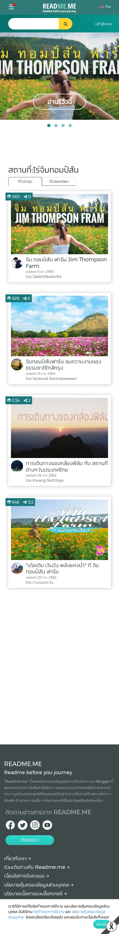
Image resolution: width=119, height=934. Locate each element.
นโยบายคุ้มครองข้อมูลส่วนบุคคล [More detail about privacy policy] (38, 885)
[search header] (39, 23)
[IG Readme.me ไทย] (35, 826)
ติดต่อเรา (30, 840)
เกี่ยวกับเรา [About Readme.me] (17, 858)
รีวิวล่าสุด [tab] (25, 181)
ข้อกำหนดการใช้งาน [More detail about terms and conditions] (48, 911)
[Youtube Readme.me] (47, 826)
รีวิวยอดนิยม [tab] (59, 181)
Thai (105, 6)
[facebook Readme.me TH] (10, 826)
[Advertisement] (59, 665)
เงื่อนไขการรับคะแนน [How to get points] (26, 876)
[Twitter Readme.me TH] (22, 826)
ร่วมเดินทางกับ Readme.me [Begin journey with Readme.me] (37, 867)
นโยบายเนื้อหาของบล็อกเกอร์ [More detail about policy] (35, 894)
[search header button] (65, 23)
